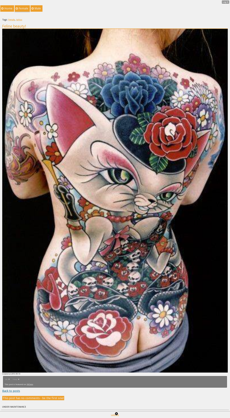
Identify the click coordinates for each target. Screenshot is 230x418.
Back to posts (11, 391)
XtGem (30, 384)
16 (7, 379)
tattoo (19, 19)
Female (11, 19)
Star (16, 379)
